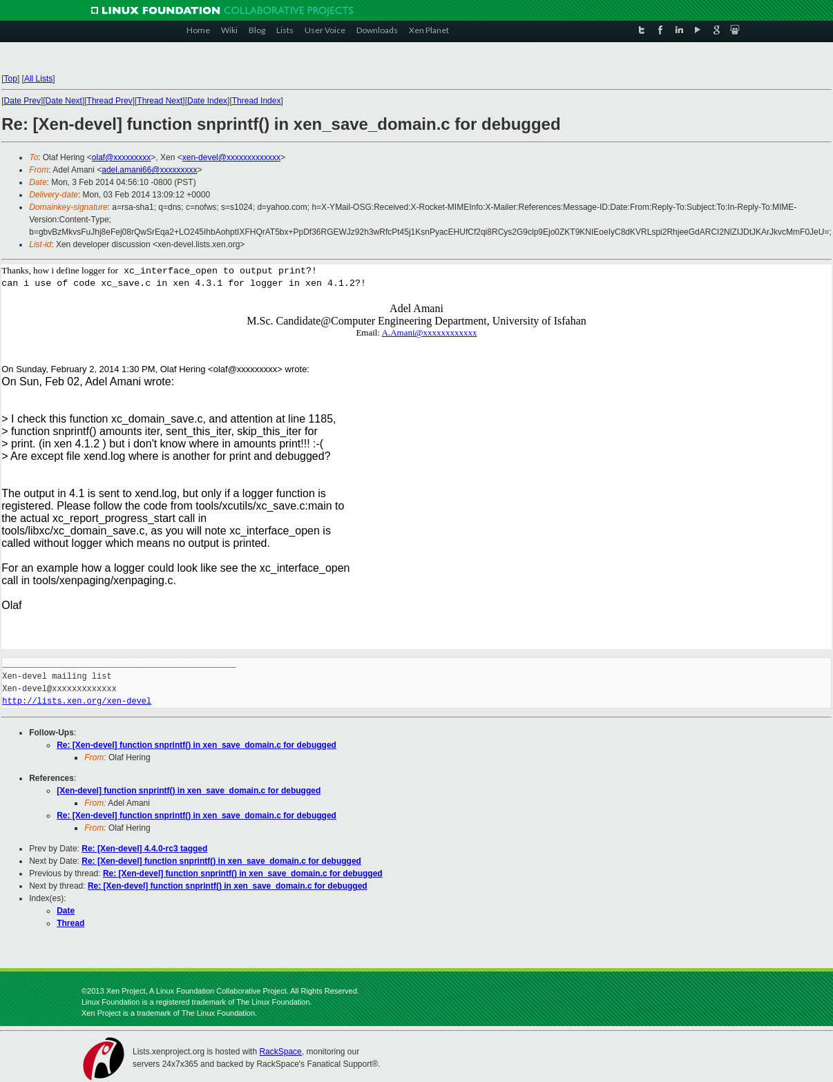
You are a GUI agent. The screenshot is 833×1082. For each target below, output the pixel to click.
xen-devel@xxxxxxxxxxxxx (231, 157)
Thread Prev (110, 101)
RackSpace (280, 1051)
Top (10, 79)
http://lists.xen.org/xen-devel (76, 701)
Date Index (207, 101)
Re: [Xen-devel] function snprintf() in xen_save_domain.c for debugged (196, 745)
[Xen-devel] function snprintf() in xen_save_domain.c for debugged (188, 790)
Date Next (64, 101)
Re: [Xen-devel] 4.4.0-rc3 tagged (144, 848)
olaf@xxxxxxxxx (121, 157)
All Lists (38, 79)
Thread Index (256, 101)
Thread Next (159, 101)
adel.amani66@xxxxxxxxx (149, 170)
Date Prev (22, 101)
